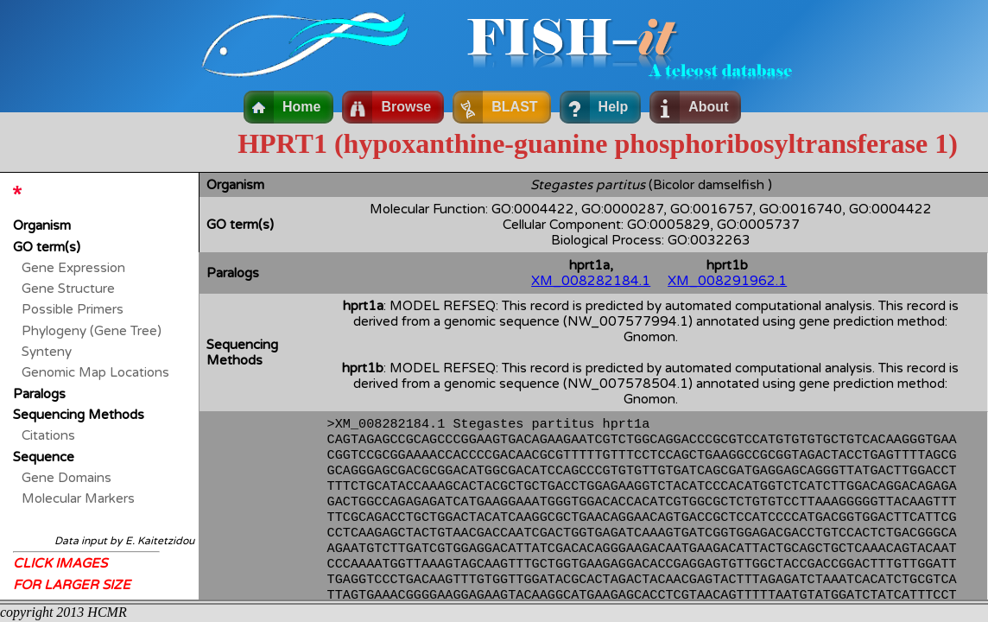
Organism (42, 225)
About (708, 106)
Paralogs (39, 394)
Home (301, 106)
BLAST (514, 106)
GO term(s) (46, 247)
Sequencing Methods (78, 414)
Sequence (43, 457)
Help (613, 106)
